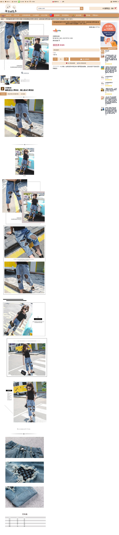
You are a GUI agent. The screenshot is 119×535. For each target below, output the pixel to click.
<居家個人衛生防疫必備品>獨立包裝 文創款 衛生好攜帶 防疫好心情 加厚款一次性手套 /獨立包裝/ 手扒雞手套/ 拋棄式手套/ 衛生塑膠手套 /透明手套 (111, 69)
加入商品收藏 (71, 63)
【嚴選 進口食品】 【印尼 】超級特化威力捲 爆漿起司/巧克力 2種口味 (111, 89)
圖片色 (55, 54)
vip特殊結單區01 (109, 82)
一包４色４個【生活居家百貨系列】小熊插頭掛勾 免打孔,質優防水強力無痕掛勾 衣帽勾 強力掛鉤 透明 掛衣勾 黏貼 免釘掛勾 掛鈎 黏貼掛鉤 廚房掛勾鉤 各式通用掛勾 (111, 100)
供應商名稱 (56, 36)
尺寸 (55, 52)
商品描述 (3, 94)
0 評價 (62, 66)
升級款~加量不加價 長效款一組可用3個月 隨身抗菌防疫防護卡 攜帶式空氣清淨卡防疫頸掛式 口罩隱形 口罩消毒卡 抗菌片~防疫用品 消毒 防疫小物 (111, 110)
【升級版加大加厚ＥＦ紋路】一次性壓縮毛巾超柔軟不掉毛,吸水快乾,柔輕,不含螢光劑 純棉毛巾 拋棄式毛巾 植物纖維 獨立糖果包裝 (111, 58)
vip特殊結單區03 (109, 76)
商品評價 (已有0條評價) (13, 94)
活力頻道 (23, 94)
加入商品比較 (82, 63)
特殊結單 (107, 51)
